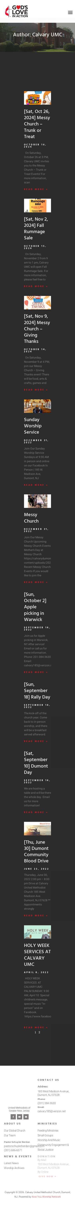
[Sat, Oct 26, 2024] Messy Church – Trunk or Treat (37, 129)
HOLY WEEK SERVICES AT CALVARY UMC (37, 960)
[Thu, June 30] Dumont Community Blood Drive (36, 857)
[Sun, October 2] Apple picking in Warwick (35, 612)
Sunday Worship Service (33, 431)
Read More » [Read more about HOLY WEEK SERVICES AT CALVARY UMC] (36, 1032)
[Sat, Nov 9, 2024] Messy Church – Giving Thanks (37, 334)
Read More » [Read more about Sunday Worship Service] (36, 490)
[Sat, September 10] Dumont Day (36, 768)
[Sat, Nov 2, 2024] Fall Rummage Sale (36, 234)
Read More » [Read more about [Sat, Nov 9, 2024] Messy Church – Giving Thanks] (36, 395)
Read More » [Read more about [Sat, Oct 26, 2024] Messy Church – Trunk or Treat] (36, 194)
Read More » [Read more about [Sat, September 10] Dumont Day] (36, 817)
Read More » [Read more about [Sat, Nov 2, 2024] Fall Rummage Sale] (36, 291)
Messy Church (31, 523)
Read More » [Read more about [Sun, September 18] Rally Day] (36, 746)
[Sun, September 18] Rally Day (37, 696)
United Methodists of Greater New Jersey (19, 1114)
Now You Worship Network (46, 1202)
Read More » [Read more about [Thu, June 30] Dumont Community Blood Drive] (36, 921)
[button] (70, 12)
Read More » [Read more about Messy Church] (36, 587)
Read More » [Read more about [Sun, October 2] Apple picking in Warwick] (36, 677)
